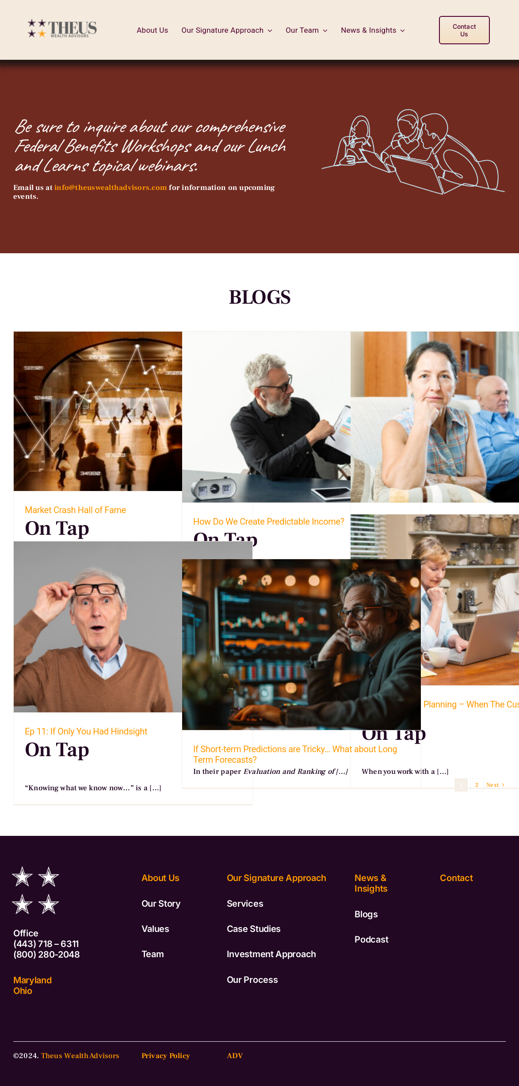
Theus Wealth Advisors (80, 1056)
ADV (235, 1056)
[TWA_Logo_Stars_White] (35, 861)
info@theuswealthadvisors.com (110, 188)
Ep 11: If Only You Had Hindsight (86, 731)
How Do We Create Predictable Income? (268, 521)
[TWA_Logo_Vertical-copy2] (63, 15)
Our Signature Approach (276, 878)
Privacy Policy (166, 1056)
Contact (456, 878)
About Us (160, 878)
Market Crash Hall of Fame (75, 510)
